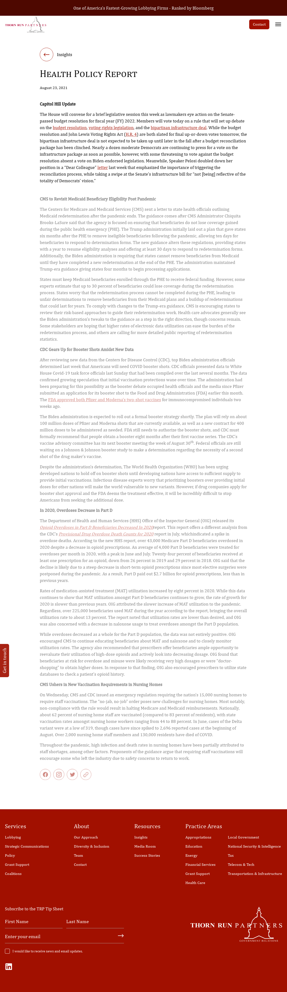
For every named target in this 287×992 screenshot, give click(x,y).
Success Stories (147, 855)
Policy (10, 855)
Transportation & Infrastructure (255, 873)
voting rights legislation (111, 129)
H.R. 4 (131, 135)
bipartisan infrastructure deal (178, 129)
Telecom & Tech (241, 864)
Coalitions (13, 873)
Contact (259, 24)
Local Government (243, 837)
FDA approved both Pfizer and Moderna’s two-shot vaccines (104, 403)
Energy (191, 855)
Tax (231, 855)
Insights (141, 837)
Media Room (145, 846)
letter (102, 168)
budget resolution (70, 129)
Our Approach (86, 837)
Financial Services (200, 864)
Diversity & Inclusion (91, 846)
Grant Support (17, 864)
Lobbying (13, 837)
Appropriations (198, 837)
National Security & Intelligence (254, 846)
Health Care (195, 882)
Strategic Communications (27, 846)
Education (193, 846)
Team (78, 855)
